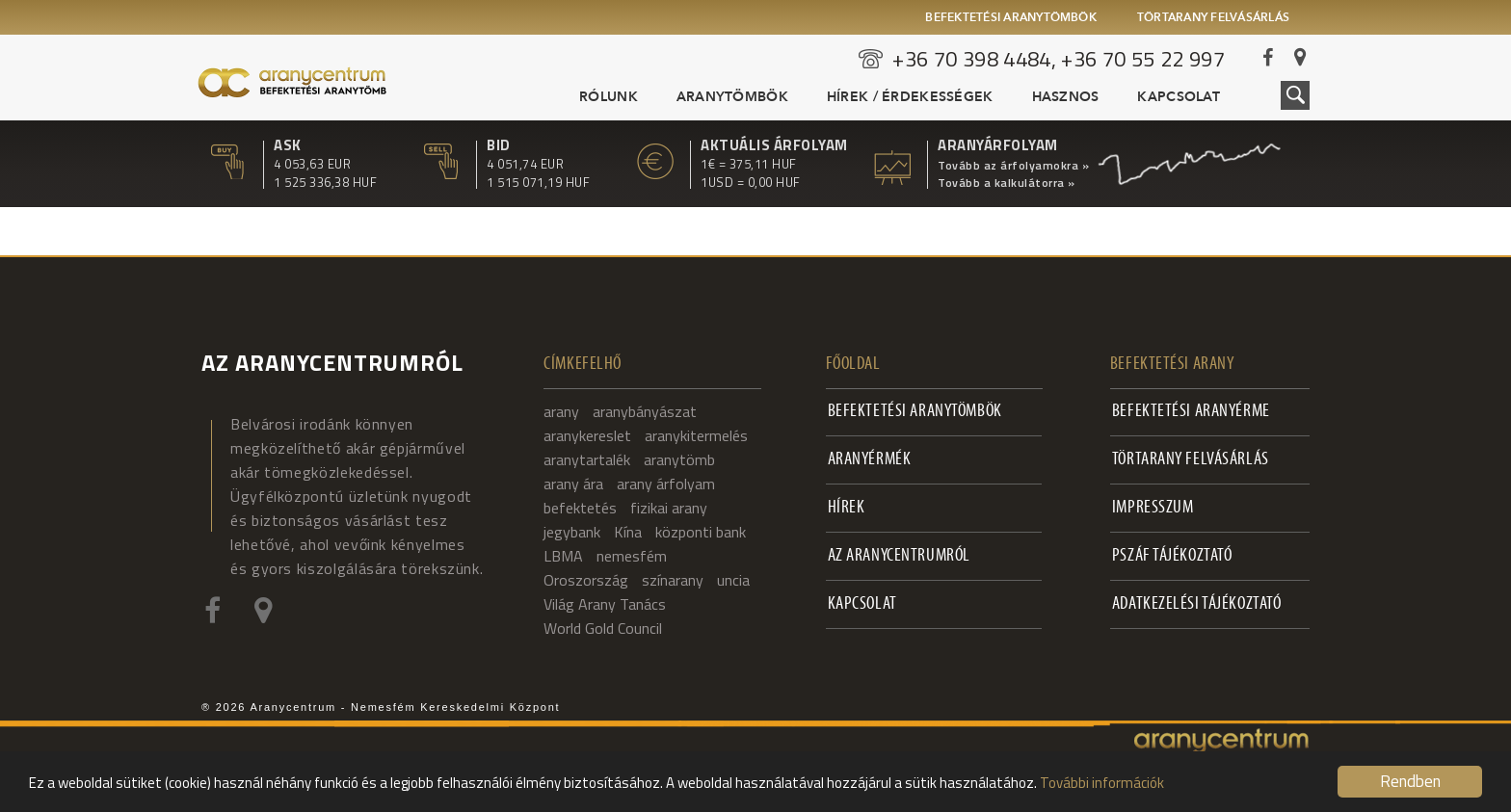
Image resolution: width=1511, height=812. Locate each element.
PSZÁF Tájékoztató (1172, 556)
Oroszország (585, 579)
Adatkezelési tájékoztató (1197, 604)
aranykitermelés (696, 435)
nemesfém (631, 555)
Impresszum (1153, 508)
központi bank (700, 531)
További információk (1102, 783)
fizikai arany (668, 507)
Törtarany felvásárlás (1213, 18)
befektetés (580, 507)
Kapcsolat (1178, 97)
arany (561, 411)
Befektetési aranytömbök (1011, 18)
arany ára (573, 483)
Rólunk (608, 97)
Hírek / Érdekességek (910, 97)
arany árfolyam (666, 483)
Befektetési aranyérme (1191, 412)
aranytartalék (586, 459)
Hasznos (1066, 97)
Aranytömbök (732, 97)
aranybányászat (645, 411)
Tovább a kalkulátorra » (1006, 183)
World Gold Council (602, 628)
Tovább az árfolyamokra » (1013, 165)
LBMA (563, 555)
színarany (672, 579)
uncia (733, 579)
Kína (628, 531)
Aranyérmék (870, 460)
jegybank (571, 531)
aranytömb (679, 459)
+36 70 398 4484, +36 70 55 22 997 (1058, 58)
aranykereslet (587, 435)
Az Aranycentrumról (899, 556)
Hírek (846, 508)
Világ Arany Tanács (604, 604)
